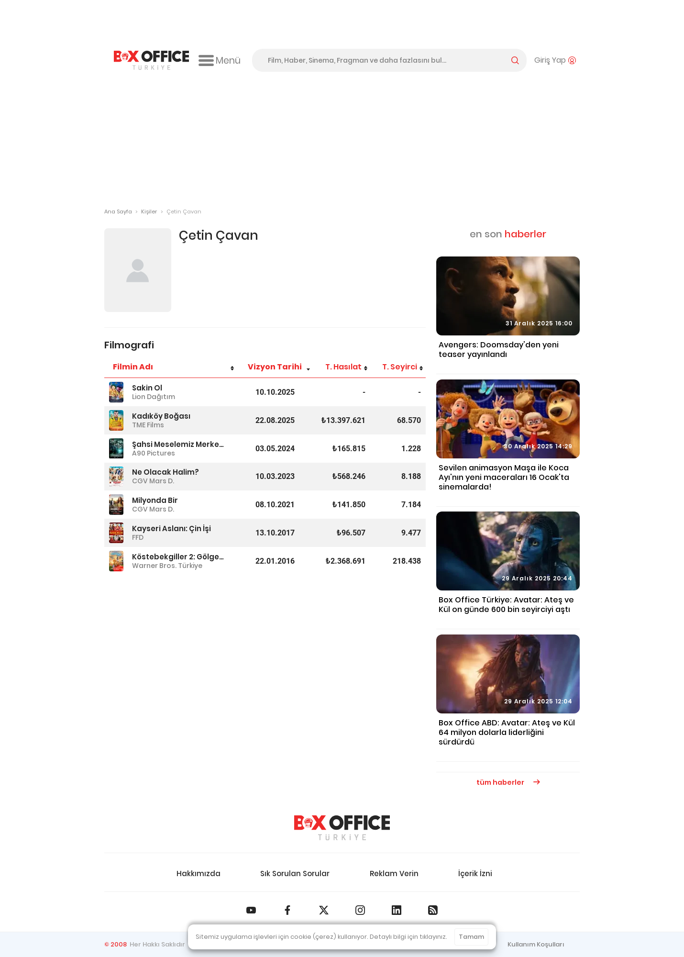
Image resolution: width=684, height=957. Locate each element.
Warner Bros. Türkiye (167, 565)
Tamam (471, 937)
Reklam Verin (394, 873)
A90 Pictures (153, 453)
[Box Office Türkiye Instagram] (360, 910)
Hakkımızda (199, 873)
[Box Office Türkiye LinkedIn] (396, 910)
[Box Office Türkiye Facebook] (287, 910)
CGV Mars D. (153, 481)
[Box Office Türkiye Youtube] (251, 910)
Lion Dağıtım (153, 396)
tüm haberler (508, 782)
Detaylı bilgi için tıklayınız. (408, 937)
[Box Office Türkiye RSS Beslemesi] (432, 910)
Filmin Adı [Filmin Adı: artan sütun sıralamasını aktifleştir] (133, 366)
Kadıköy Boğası (161, 416)
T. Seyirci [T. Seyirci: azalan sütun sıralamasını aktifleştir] (399, 366)
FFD (137, 537)
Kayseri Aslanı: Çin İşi (171, 528)
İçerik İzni (475, 873)
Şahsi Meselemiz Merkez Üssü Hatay (178, 444)
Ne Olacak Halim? (165, 472)
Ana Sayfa (118, 211)
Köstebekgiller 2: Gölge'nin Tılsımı (178, 557)
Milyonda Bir (155, 500)
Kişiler (149, 211)
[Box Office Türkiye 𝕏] (323, 910)
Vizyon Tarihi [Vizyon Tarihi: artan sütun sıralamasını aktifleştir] (275, 366)
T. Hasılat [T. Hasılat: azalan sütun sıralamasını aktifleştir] (343, 366)
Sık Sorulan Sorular (295, 873)
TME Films (148, 425)
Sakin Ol (147, 388)
